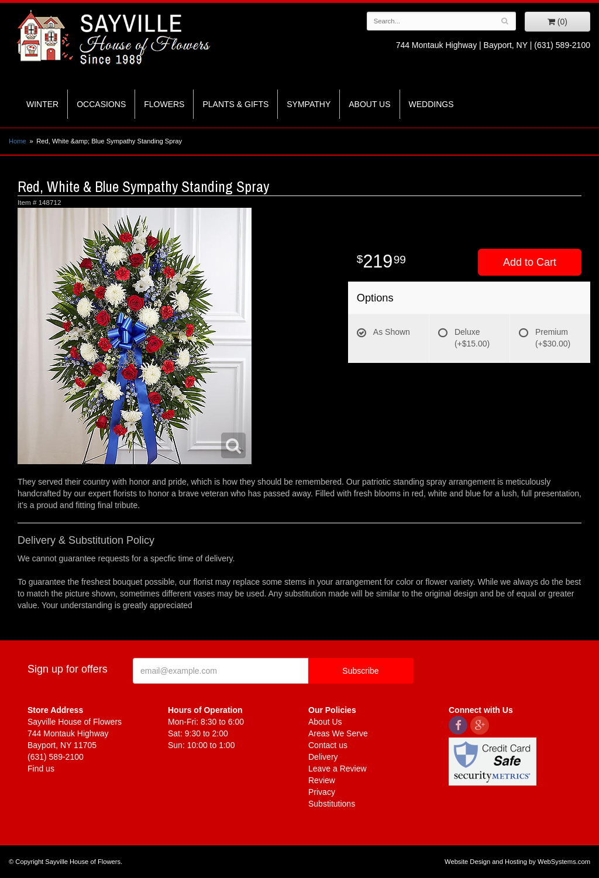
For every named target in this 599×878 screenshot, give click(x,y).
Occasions (101, 104)
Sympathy (309, 104)
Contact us (327, 745)
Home (17, 141)
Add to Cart (529, 262)
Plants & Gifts (235, 104)
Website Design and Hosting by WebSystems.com (517, 861)
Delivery (323, 757)
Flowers (164, 104)
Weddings (431, 104)
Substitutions (331, 803)
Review (321, 780)
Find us (40, 768)
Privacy (321, 792)
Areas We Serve (338, 733)
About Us (369, 104)
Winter (42, 104)
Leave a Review (337, 768)
